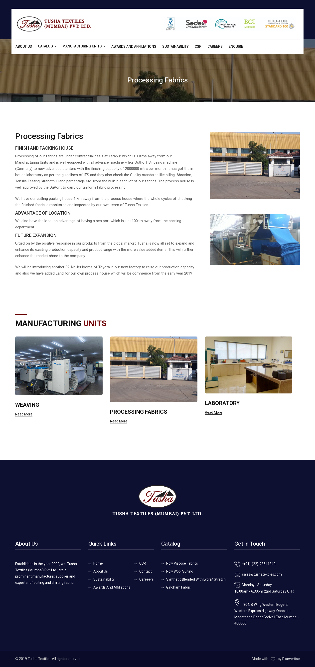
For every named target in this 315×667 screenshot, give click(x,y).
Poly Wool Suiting (179, 571)
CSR (198, 46)
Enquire (236, 46)
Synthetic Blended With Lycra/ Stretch (196, 579)
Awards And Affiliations (133, 46)
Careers (215, 46)
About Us (23, 46)
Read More (23, 414)
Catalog (45, 46)
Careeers (146, 579)
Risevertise (291, 659)
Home (98, 563)
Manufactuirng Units (82, 46)
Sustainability (175, 46)
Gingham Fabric (178, 587)
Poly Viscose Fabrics (182, 563)
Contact (145, 571)
